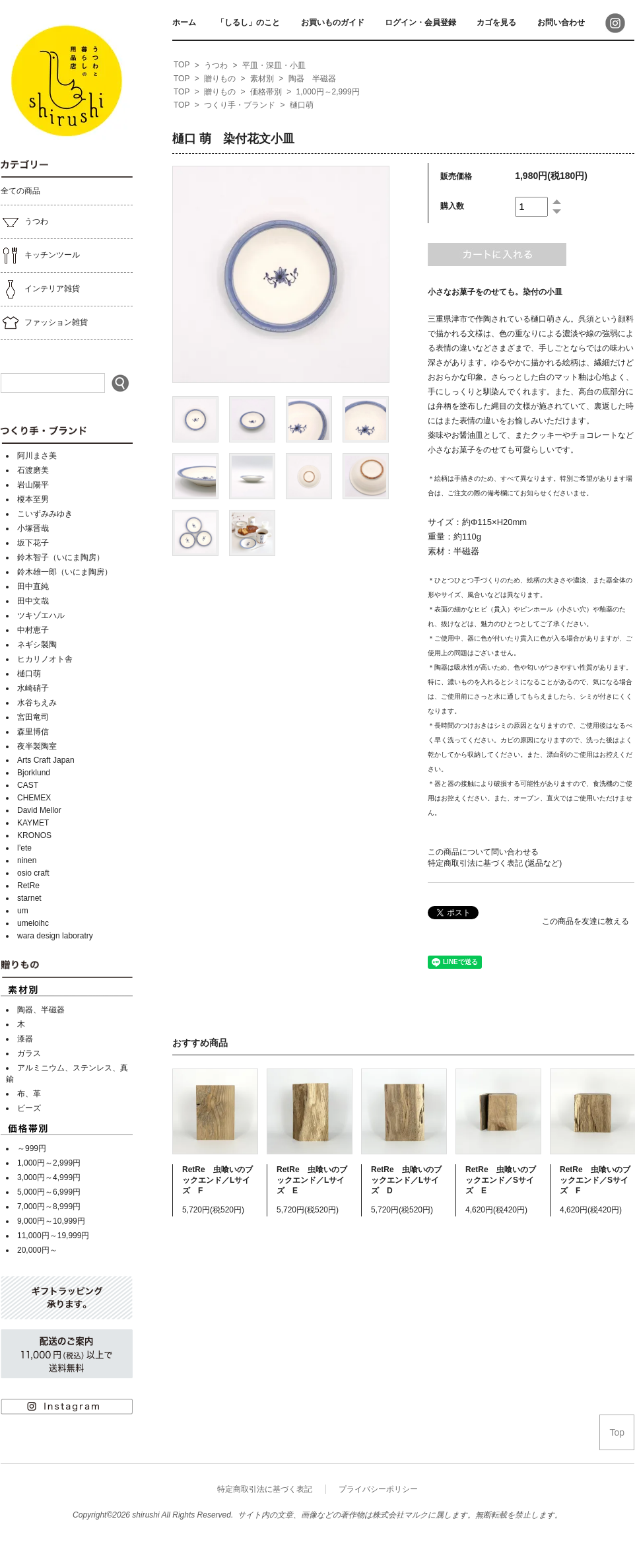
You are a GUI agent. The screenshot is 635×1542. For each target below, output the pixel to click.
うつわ (24, 222)
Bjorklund (33, 772)
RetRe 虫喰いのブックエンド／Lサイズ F (217, 1180)
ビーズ (29, 1108)
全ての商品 (20, 190)
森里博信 (33, 731)
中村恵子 (33, 630)
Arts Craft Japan (46, 760)
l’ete (24, 848)
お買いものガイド (332, 22)
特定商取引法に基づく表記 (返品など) (495, 863)
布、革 (29, 1093)
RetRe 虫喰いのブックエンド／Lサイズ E (312, 1180)
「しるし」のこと (248, 22)
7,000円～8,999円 (49, 1206)
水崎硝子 (33, 688)
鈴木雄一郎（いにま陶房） (64, 572)
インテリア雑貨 (40, 289)
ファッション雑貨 (44, 323)
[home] (181, 65)
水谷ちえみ (37, 702)
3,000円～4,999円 (49, 1177)
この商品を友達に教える (585, 921)
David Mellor (39, 810)
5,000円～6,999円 (49, 1192)
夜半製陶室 (37, 746)
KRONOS (34, 835)
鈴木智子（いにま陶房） (60, 557)
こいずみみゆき (45, 513)
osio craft (33, 873)
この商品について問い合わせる (483, 852)
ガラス (29, 1053)
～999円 (31, 1148)
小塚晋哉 (33, 528)
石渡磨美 (33, 470)
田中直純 (33, 586)
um (22, 910)
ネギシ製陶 (37, 644)
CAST (27, 785)
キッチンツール (40, 255)
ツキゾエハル (41, 615)
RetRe (28, 885)
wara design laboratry (55, 935)
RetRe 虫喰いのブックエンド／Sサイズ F (595, 1180)
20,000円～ (37, 1250)
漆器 (25, 1038)
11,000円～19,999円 (53, 1235)
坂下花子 (33, 542)
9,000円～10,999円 (51, 1221)
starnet (29, 898)
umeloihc (33, 923)
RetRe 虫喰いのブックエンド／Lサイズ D (406, 1180)
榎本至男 (33, 499)
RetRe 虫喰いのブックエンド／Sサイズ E (500, 1180)
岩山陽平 (33, 484)
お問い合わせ (561, 22)
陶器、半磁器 (41, 1009)
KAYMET (33, 822)
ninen (26, 860)
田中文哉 (33, 601)
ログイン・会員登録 (420, 22)
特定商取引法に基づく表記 (264, 1489)
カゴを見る (496, 22)
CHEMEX (34, 797)
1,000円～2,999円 (49, 1163)
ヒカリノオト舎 (45, 659)
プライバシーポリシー (378, 1489)
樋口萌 (29, 673)
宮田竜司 (33, 717)
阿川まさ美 (37, 455)
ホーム (184, 22)
